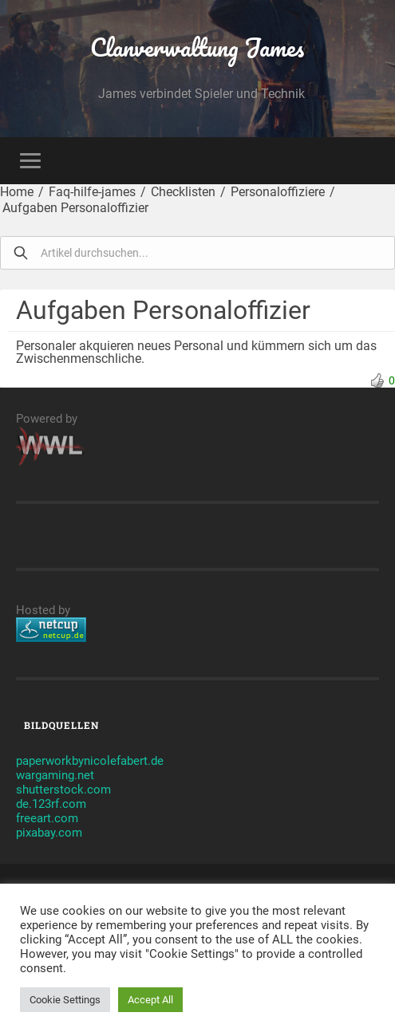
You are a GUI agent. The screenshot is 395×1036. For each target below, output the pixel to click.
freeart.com (47, 818)
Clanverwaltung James (197, 47)
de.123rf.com (51, 804)
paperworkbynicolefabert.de (90, 761)
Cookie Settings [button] (65, 1000)
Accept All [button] (150, 1000)
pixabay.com (49, 832)
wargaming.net (55, 775)
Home (17, 191)
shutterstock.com (63, 789)
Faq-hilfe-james (92, 191)
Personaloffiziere (278, 191)
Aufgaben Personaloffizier (75, 207)
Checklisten (183, 191)
